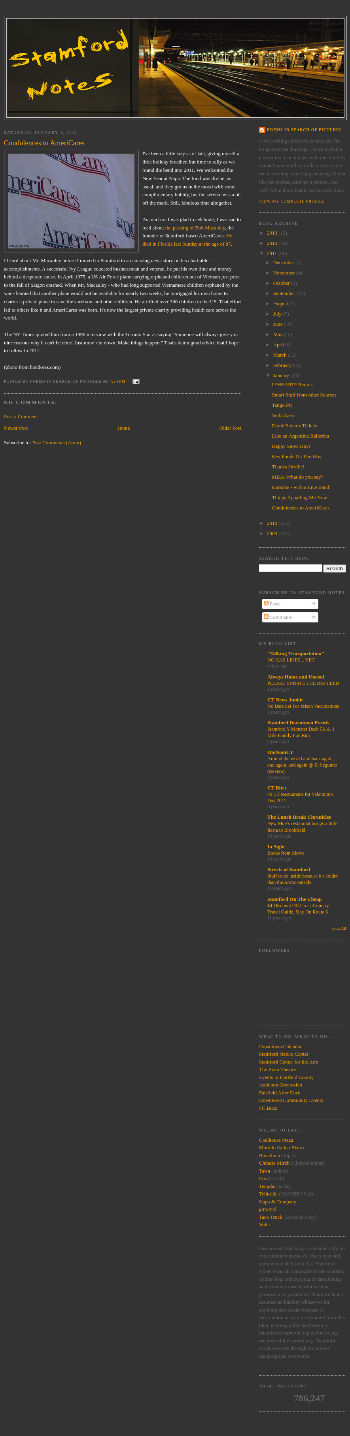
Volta (264, 1224)
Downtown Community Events (291, 1100)
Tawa (264, 1171)
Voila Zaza (283, 415)
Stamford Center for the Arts (288, 1062)
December (284, 262)
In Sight (276, 847)
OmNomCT (280, 752)
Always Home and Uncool (295, 677)
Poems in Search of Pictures (304, 130)
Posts (272, 604)
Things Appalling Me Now (299, 497)
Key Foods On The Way (297, 456)
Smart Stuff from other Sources (304, 395)
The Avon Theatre (277, 1069)
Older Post (230, 428)
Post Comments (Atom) (56, 442)
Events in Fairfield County (286, 1077)
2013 (272, 233)
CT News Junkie (285, 700)
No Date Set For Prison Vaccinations (303, 706)
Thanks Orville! (288, 467)
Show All (338, 928)
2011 (272, 253)
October (282, 283)
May (278, 334)
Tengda (266, 1186)
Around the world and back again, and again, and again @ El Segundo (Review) (302, 765)
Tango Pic (282, 405)
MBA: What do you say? (297, 477)
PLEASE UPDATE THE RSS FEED (303, 683)
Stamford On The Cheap (294, 899)
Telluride (268, 1194)
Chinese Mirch (275, 1163)
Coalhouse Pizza (276, 1140)
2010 (272, 523)
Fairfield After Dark (279, 1093)
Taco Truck (270, 1217)
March (280, 355)
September (285, 293)
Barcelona (269, 1155)
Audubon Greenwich (280, 1085)
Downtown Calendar (280, 1046)
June (278, 324)
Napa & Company (278, 1202)
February (283, 365)
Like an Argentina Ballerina (300, 436)
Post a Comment (21, 416)
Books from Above (286, 853)
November (284, 273)
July (278, 314)
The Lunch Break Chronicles (299, 817)
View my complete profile (292, 201)
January (282, 375)
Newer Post (16, 428)
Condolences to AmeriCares (300, 508)
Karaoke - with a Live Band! (301, 487)
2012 (272, 243)
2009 (272, 533)
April (279, 345)
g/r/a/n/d (267, 1209)
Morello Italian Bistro (281, 1147)
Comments (278, 617)
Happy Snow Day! (291, 446)
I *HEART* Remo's (292, 384)
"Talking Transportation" (295, 653)
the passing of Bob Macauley (195, 228)
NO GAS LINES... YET (291, 660)
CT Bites (277, 788)
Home (123, 428)
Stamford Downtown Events (298, 723)
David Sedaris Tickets (294, 426)
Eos (263, 1178)
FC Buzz (268, 1108)
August (281, 303)
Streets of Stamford (288, 869)
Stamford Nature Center (283, 1054)
